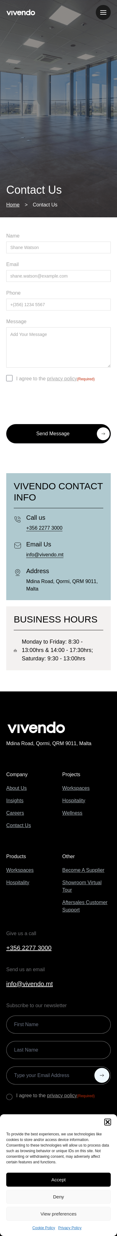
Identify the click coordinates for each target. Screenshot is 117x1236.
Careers (15, 813)
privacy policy (62, 378)
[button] (108, 1122)
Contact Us (18, 825)
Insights (14, 800)
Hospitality (73, 800)
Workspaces (76, 788)
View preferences (59, 1213)
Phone (13, 293)
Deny (58, 1196)
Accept (58, 1179)
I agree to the (55, 379)
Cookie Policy (43, 1228)
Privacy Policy (70, 1228)
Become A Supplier (83, 870)
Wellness (72, 813)
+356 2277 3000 (44, 528)
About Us (16, 788)
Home (13, 204)
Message (16, 321)
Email (12, 264)
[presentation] (53, 402)
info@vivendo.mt (44, 554)
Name (13, 235)
